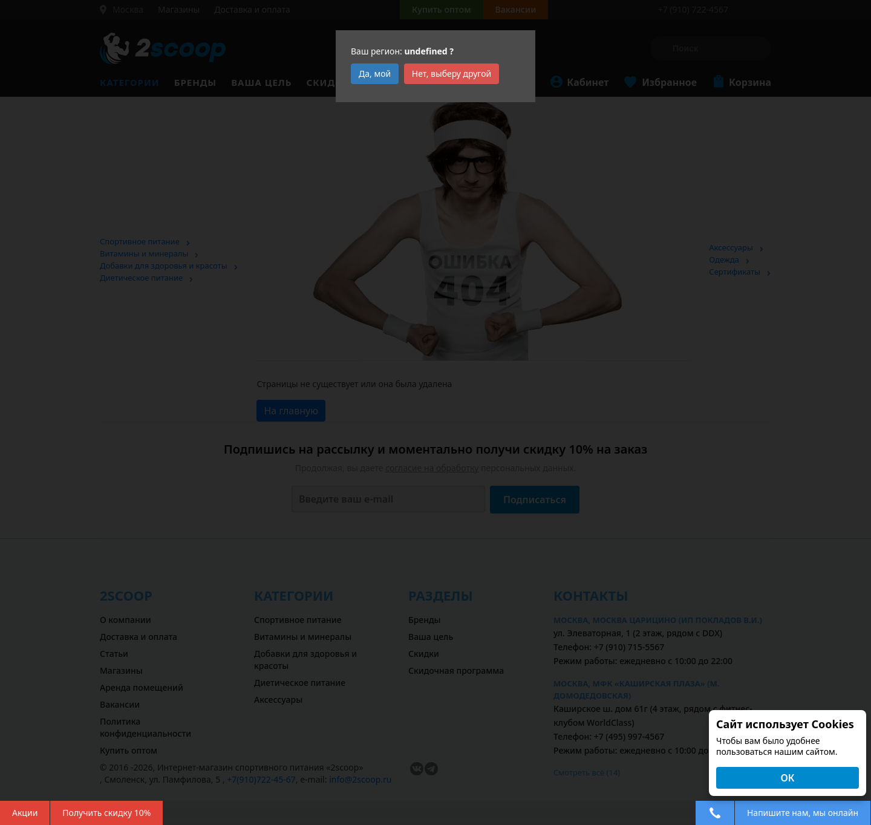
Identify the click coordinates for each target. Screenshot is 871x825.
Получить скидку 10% (106, 812)
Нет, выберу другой (452, 73)
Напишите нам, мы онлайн (802, 812)
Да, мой (375, 73)
